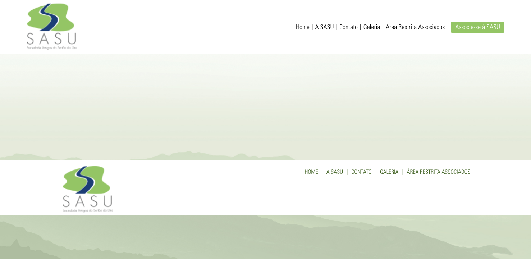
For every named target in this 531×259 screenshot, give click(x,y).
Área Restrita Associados (415, 27)
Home (303, 27)
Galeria (371, 27)
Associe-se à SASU (477, 27)
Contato (348, 27)
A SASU (324, 27)
